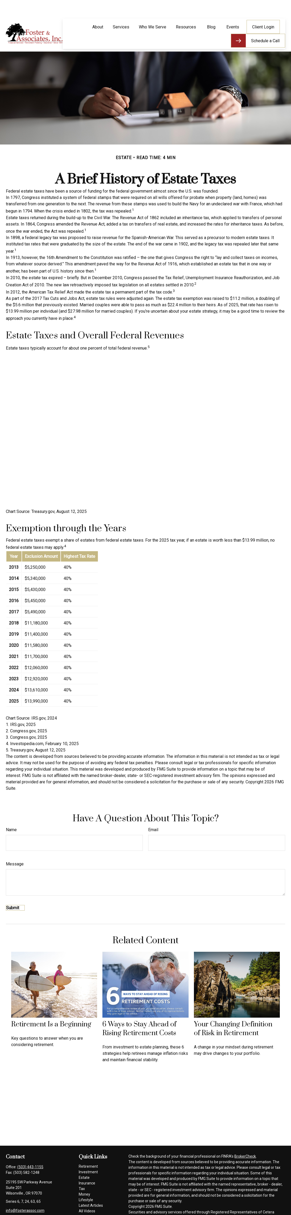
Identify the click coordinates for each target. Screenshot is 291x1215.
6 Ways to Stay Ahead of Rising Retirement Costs (139, 1013)
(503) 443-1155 (30, 1151)
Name (11, 813)
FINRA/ (134, 1207)
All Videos (87, 1195)
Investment (88, 1156)
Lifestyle (86, 1184)
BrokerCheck (245, 1140)
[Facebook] (9, 1202)
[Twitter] (18, 1202)
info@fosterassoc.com (25, 1194)
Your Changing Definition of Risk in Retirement (233, 1013)
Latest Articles (91, 1189)
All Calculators (91, 1201)
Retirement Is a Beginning (51, 1008)
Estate (84, 1161)
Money (84, 1178)
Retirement (88, 1150)
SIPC (144, 1207)
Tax (82, 1173)
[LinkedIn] (27, 1202)
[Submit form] (15, 892)
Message (15, 848)
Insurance (87, 1167)
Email (153, 813)
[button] (97, 11)
